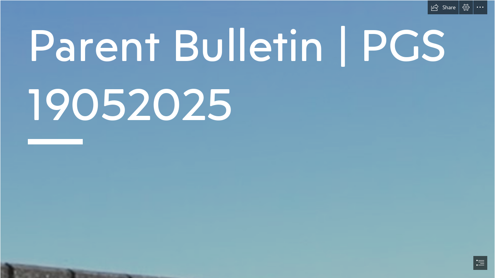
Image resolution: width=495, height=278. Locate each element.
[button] (443, 7)
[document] (247, 139)
